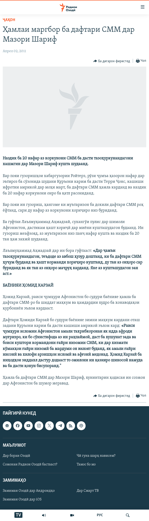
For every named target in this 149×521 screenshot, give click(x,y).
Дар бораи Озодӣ (16, 456)
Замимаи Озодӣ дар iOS (22, 499)
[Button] (111, 61)
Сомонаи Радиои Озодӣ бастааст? (30, 464)
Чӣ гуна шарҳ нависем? (96, 456)
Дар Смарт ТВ (88, 491)
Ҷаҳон (9, 20)
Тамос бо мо (86, 464)
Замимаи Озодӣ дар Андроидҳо (29, 491)
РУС (100, 515)
